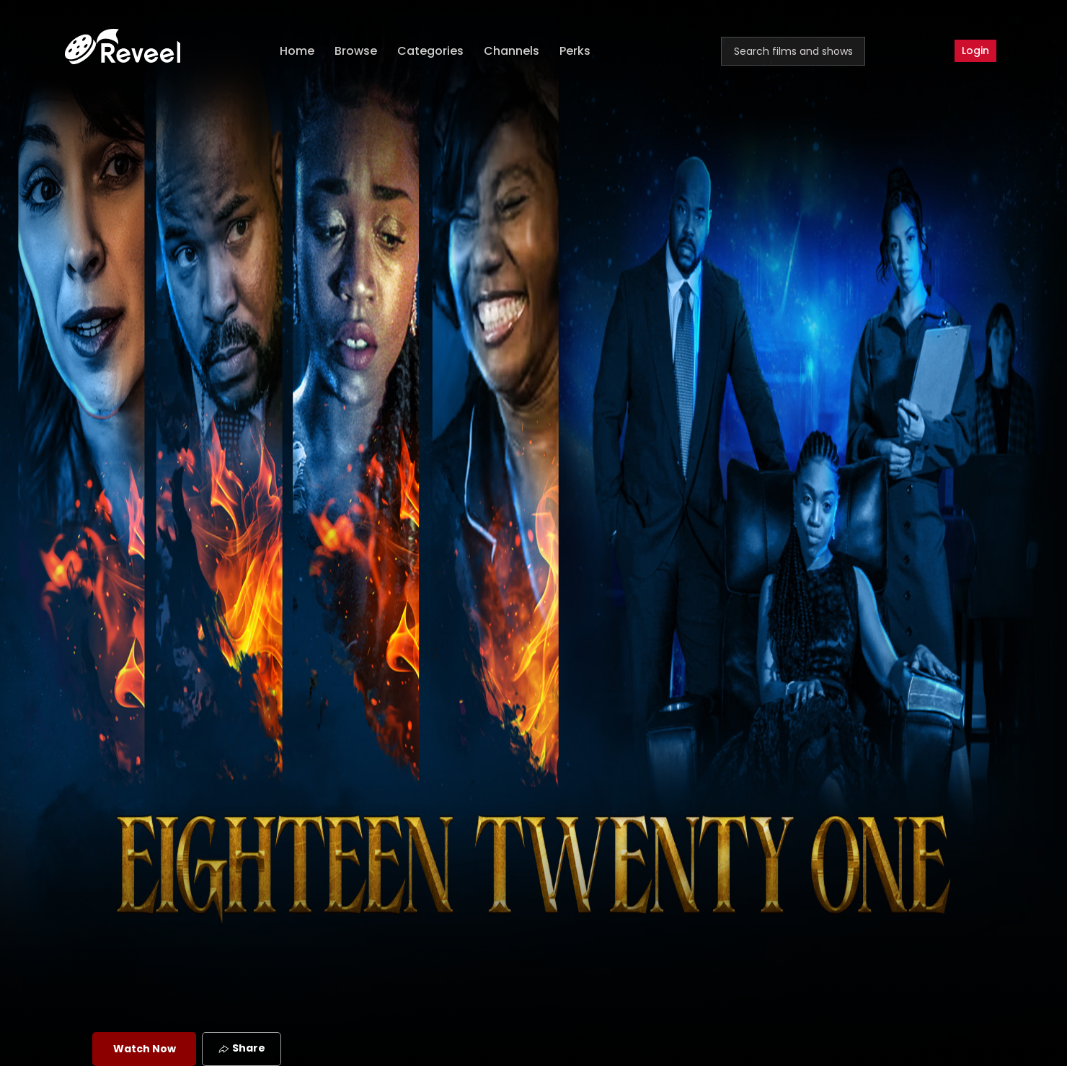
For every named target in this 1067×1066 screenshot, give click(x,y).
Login (975, 50)
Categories (430, 51)
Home (297, 51)
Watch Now (144, 1048)
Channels (511, 51)
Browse (356, 51)
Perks (574, 51)
